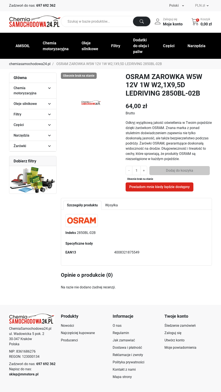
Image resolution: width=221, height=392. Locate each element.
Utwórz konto (174, 340)
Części (19, 125)
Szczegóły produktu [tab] (82, 205)
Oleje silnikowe (25, 104)
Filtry (17, 114)
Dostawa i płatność (127, 347)
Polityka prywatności (128, 362)
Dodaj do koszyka (179, 170)
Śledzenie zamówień (180, 326)
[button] (202, 21)
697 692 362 (45, 5)
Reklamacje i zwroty (128, 355)
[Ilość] (136, 170)
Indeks (70, 233)
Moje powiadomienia (180, 347)
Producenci (69, 340)
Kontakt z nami (124, 369)
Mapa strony (122, 377)
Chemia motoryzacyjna (25, 90)
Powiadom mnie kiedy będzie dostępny (159, 187)
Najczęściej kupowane (78, 333)
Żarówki (20, 146)
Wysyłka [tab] (111, 205)
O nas (117, 326)
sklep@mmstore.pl (23, 374)
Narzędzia (21, 135)
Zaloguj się (172, 333)
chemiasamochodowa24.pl (30, 64)
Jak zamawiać (124, 340)
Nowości (67, 326)
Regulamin (121, 333)
